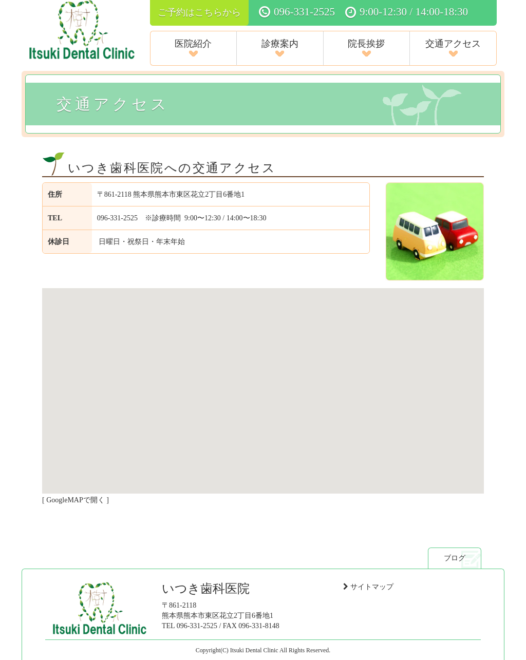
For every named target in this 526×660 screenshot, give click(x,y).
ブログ (454, 557)
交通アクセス (453, 48)
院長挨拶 (366, 48)
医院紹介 (193, 48)
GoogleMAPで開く (75, 500)
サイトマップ (371, 586)
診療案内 (279, 48)
